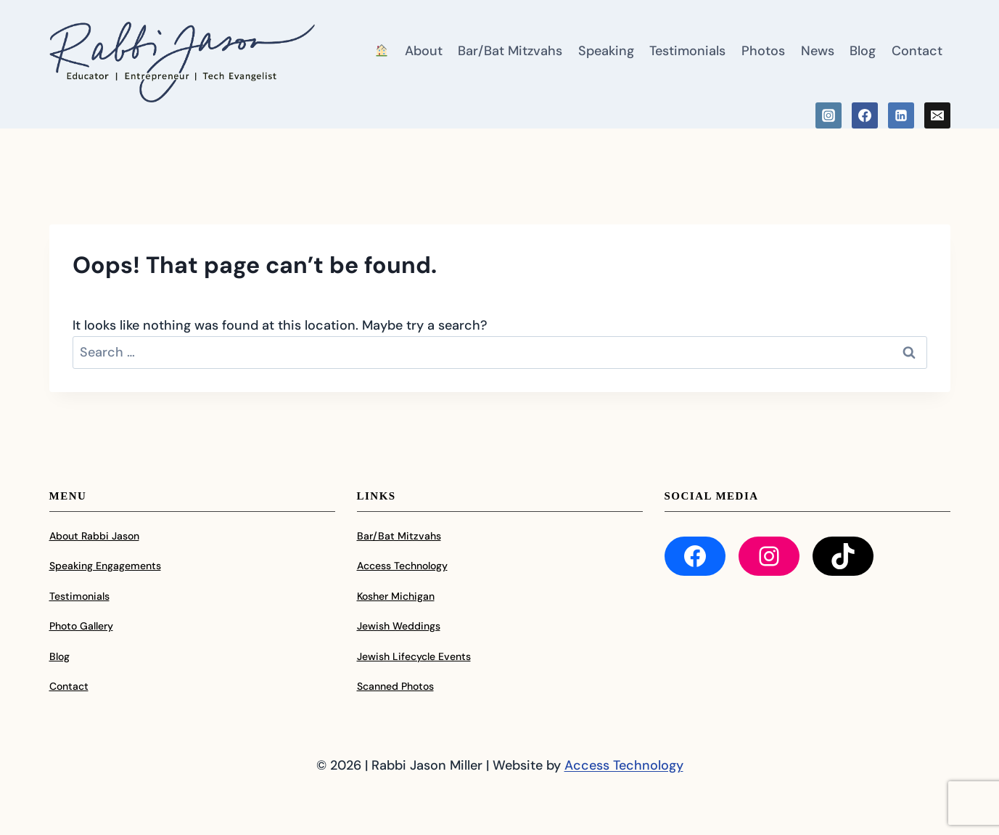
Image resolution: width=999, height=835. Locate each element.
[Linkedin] (901, 115)
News (817, 51)
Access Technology (402, 565)
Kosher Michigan (396, 596)
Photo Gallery (81, 625)
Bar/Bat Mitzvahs (510, 51)
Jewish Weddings (398, 625)
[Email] (937, 115)
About (424, 51)
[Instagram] (828, 115)
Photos (763, 51)
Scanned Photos (395, 686)
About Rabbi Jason (94, 535)
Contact (917, 51)
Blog (863, 51)
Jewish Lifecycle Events (414, 656)
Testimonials (687, 51)
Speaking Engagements (105, 565)
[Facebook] (865, 115)
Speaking (606, 51)
